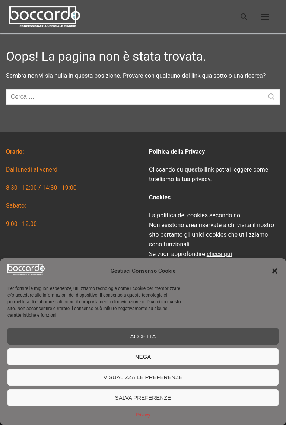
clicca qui (219, 254)
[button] (275, 271)
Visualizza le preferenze (143, 377)
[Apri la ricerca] (244, 16)
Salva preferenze (143, 397)
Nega (143, 357)
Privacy (143, 415)
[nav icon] (265, 17)
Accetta (143, 336)
